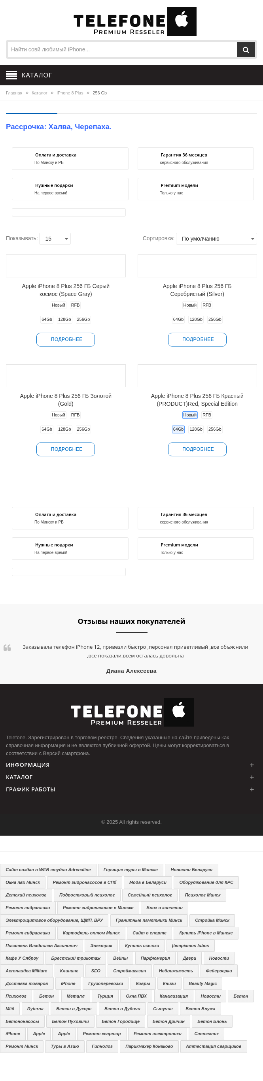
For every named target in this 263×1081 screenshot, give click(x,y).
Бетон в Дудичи (122, 1008)
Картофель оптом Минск (91, 932)
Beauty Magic (203, 983)
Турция (105, 996)
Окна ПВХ (136, 996)
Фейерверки (219, 970)
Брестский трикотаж (75, 958)
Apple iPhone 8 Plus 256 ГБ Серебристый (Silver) (197, 290)
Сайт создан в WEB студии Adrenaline (48, 869)
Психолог (16, 996)
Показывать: (22, 238)
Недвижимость (176, 970)
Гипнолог (102, 1046)
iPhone (68, 983)
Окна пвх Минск (23, 882)
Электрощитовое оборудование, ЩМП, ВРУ (54, 920)
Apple (39, 1033)
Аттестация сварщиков (213, 1046)
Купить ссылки (142, 945)
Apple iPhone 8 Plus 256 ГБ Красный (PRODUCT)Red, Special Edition (197, 400)
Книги (169, 983)
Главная (14, 92)
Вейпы (120, 958)
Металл (76, 996)
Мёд (10, 1008)
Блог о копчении (164, 907)
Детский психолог (26, 895)
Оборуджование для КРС (206, 882)
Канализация (174, 996)
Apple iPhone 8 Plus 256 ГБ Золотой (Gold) (66, 400)
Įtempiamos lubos (190, 945)
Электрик (101, 945)
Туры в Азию (65, 1046)
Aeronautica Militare (26, 970)
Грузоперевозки (105, 983)
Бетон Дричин (169, 1021)
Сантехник (206, 1033)
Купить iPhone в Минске (206, 932)
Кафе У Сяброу (22, 958)
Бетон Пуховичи (70, 1021)
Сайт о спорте (149, 932)
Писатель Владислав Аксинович (42, 945)
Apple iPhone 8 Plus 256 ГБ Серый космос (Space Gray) (66, 290)
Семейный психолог (150, 895)
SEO (95, 970)
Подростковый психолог (87, 895)
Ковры (143, 983)
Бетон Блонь (212, 1021)
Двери (189, 958)
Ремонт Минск (22, 1046)
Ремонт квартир (102, 1033)
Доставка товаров (27, 983)
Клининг (69, 970)
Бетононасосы (22, 1021)
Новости (219, 958)
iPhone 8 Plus (70, 92)
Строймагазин (129, 970)
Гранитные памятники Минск (149, 920)
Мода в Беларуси (148, 882)
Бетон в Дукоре (73, 1008)
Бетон (46, 996)
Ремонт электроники (158, 1033)
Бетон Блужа (200, 1008)
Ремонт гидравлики (28, 907)
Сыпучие (162, 1008)
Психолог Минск (203, 895)
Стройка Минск (212, 920)
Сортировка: (159, 238)
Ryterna (35, 1008)
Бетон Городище (121, 1021)
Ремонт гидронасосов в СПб (84, 882)
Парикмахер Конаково (149, 1046)
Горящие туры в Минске (131, 869)
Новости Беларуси (192, 869)
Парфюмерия (155, 958)
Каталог (39, 92)
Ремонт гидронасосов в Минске (98, 907)
